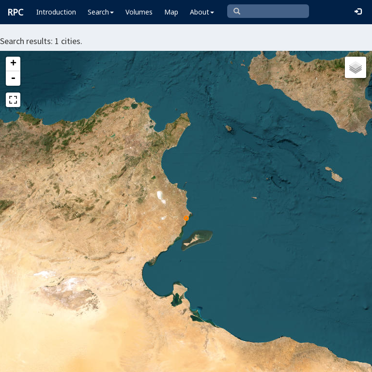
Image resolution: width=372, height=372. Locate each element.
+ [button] (13, 64)
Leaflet (23, 360)
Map (171, 11)
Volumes (139, 11)
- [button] (13, 78)
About (202, 11)
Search (101, 11)
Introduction (56, 11)
